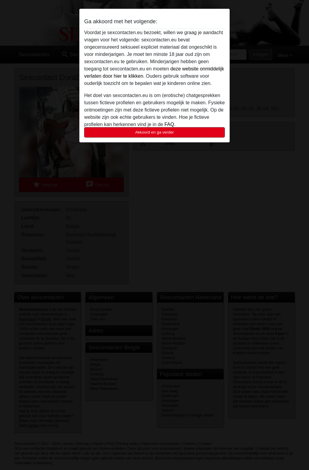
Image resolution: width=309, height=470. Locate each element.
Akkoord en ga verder (154, 132)
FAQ (169, 124)
